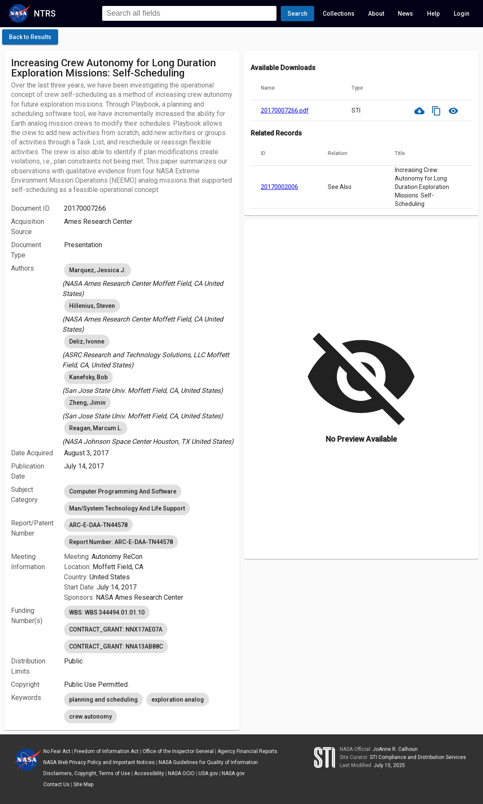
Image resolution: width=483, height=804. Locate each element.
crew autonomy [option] (90, 716)
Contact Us (56, 784)
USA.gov (208, 773)
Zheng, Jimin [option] (87, 402)
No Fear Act (56, 751)
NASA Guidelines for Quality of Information (208, 762)
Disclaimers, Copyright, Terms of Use (86, 773)
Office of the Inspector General (178, 751)
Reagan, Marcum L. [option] (95, 428)
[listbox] (148, 280)
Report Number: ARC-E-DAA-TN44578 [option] (121, 542)
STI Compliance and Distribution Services (418, 757)
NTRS (45, 13)
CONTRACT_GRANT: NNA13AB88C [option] (116, 646)
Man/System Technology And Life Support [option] (127, 508)
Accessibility (149, 773)
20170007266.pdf (285, 110)
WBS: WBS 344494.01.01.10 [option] (107, 612)
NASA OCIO (181, 773)
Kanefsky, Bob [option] (88, 377)
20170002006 (279, 186)
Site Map (83, 784)
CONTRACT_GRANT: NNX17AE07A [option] (116, 629)
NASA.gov (233, 773)
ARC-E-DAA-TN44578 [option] (98, 525)
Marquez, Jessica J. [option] (97, 270)
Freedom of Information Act (106, 751)
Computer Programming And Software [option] (122, 491)
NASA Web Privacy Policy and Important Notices (99, 762)
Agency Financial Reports (247, 751)
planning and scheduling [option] (103, 699)
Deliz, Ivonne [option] (86, 341)
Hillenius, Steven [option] (92, 306)
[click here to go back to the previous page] (30, 37)
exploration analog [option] (177, 699)
